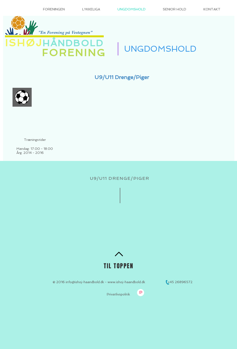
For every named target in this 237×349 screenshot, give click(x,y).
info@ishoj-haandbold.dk (85, 282)
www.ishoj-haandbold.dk (126, 282)
